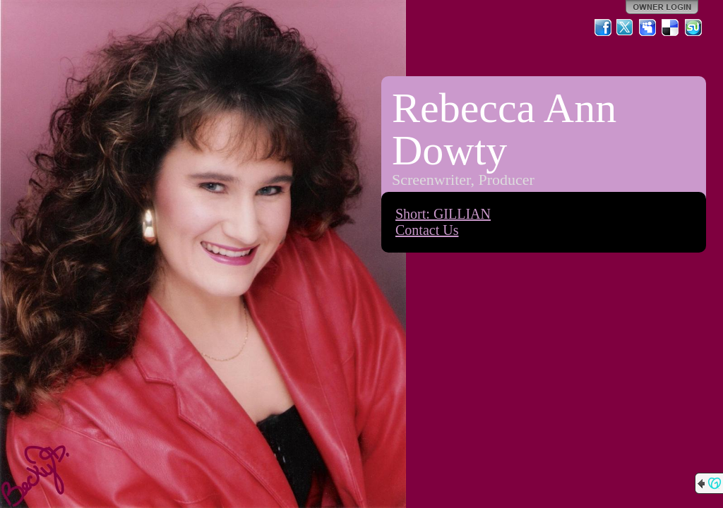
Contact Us (426, 230)
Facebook (603, 27)
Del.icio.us (671, 27)
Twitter (625, 27)
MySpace (648, 27)
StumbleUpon (693, 27)
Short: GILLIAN (443, 214)
